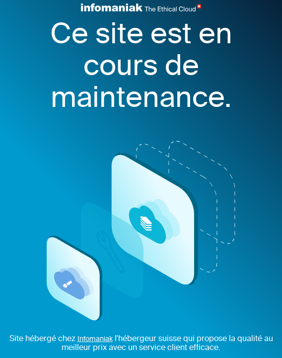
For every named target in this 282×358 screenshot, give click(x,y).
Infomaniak (95, 339)
